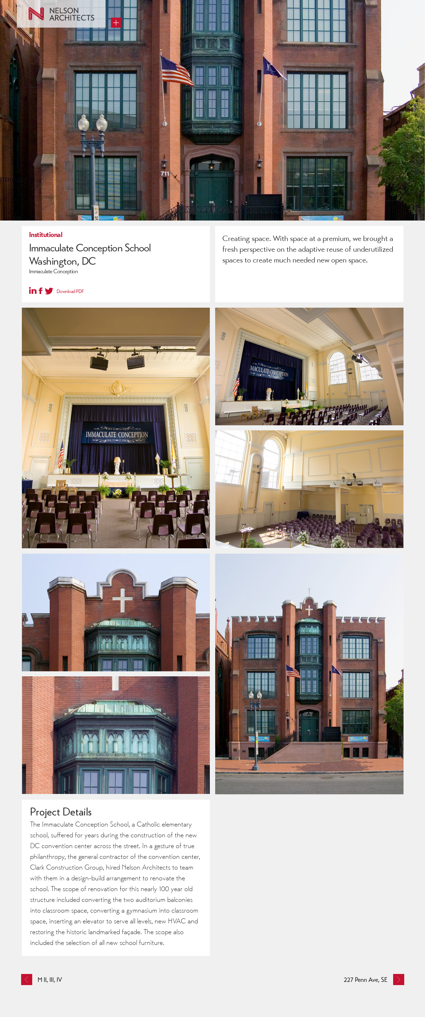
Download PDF (70, 291)
